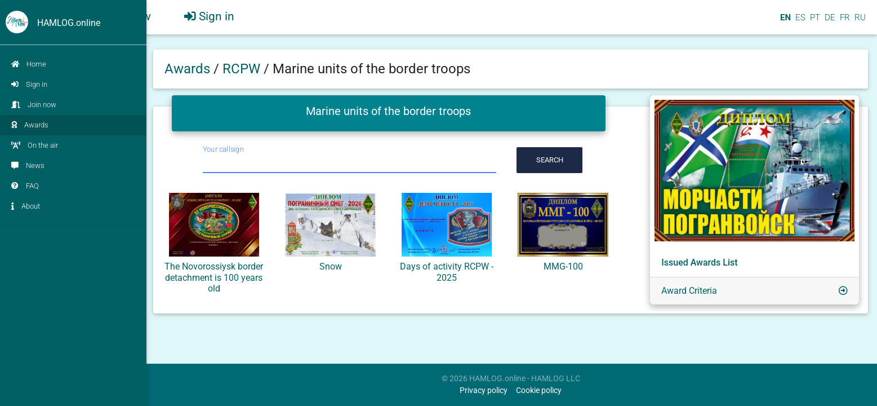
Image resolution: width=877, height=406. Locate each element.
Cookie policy (539, 390)
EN (784, 22)
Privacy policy (483, 390)
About (25, 206)
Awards (29, 125)
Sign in (29, 84)
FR (844, 22)
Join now (33, 104)
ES (799, 22)
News (27, 165)
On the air (34, 145)
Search (549, 160)
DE (828, 22)
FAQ (25, 186)
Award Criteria (689, 290)
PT (814, 22)
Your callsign (223, 149)
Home (28, 64)
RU (860, 22)
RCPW (243, 69)
